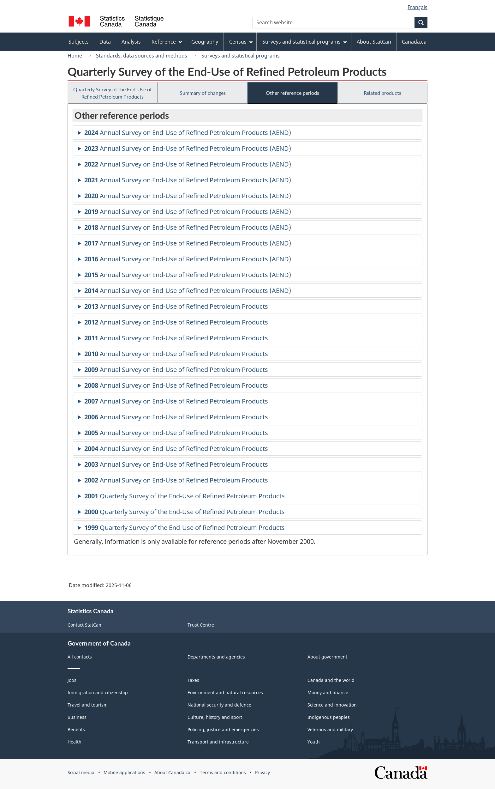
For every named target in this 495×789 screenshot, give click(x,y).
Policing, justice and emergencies (223, 729)
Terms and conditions (223, 772)
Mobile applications (124, 772)
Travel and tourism (88, 705)
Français (417, 7)
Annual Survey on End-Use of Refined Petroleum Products (176, 307)
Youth (313, 742)
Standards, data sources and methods (141, 55)
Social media (81, 772)
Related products (382, 93)
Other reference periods (292, 93)
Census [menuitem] (241, 41)
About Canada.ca (172, 772)
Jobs (72, 680)
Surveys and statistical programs (240, 55)
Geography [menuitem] (204, 41)
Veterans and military (330, 729)
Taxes (193, 680)
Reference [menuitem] (167, 41)
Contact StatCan (84, 625)
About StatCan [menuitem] (374, 41)
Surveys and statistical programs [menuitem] (304, 41)
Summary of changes (203, 93)
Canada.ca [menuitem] (414, 41)
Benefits (76, 729)
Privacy (262, 772)
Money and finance (327, 692)
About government (327, 657)
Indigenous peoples (328, 717)
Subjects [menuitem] (79, 41)
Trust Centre (201, 625)
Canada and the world (331, 680)
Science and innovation (332, 705)
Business (77, 717)
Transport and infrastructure (218, 742)
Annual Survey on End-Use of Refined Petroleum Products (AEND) (187, 133)
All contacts (80, 657)
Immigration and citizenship (98, 692)
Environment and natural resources (225, 692)
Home (75, 55)
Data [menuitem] (105, 41)
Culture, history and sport (215, 717)
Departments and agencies (216, 657)
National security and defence (219, 705)
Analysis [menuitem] (131, 41)
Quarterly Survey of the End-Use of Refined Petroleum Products (112, 93)
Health (74, 742)
